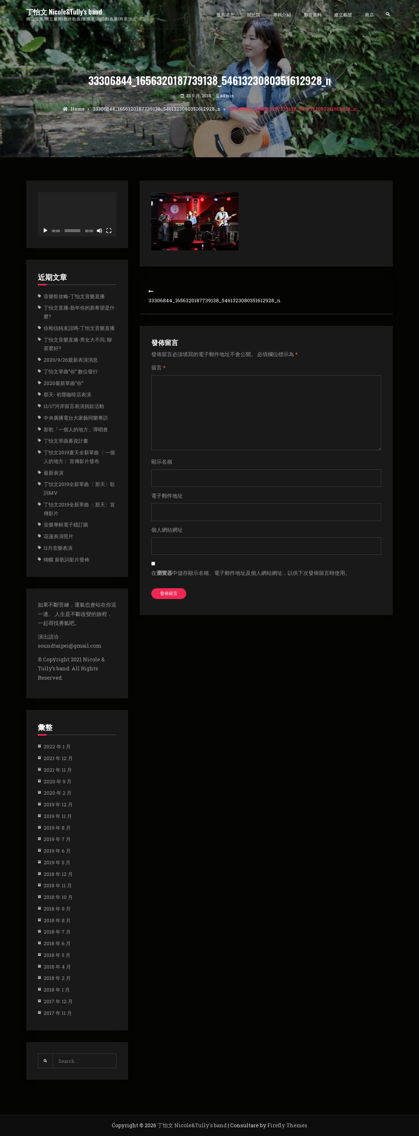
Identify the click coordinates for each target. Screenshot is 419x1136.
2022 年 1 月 (57, 746)
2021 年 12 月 (58, 758)
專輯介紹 (282, 14)
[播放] (45, 231)
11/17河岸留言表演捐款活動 (74, 406)
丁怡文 (66, 440)
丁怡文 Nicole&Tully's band (64, 11)
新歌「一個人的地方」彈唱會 (76, 429)
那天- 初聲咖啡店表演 (67, 394)
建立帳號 (343, 14)
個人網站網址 (167, 539)
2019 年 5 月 (57, 862)
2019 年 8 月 (57, 827)
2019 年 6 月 (57, 850)
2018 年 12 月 (58, 874)
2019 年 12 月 (58, 804)
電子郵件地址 (167, 504)
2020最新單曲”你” (64, 383)
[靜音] (99, 231)
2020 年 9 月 (58, 781)
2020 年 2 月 (58, 792)
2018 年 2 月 (57, 978)
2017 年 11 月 (58, 1013)
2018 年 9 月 (57, 908)
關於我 (253, 14)
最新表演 (53, 472)
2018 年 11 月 (58, 885)
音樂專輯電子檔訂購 (66, 524)
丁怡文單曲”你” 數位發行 (71, 371)
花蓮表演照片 (58, 536)
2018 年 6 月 (57, 943)
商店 (369, 14)
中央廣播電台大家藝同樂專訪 (76, 417)
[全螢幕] (109, 231)
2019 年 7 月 (57, 839)
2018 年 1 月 (57, 989)
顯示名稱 (161, 469)
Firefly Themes (287, 1125)
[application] (77, 214)
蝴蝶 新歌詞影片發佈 (66, 559)
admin (227, 95)
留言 (158, 367)
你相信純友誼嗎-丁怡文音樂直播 (79, 328)
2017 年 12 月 (58, 1001)
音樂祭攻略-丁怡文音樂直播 (74, 296)
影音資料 (313, 14)
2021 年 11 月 (58, 769)
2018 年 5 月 (57, 955)
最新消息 (225, 14)
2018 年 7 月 (57, 931)
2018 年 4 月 (57, 966)
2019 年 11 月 (58, 816)
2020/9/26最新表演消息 (71, 359)
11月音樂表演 (58, 548)
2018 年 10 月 (58, 897)
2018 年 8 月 (57, 920)
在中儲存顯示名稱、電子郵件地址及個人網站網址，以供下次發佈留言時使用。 (250, 583)
